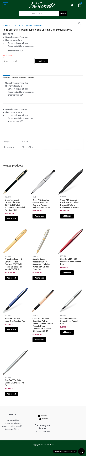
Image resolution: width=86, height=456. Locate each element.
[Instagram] (43, 419)
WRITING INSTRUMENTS (34, 26)
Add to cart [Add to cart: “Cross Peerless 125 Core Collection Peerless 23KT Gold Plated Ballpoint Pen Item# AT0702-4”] (11, 278)
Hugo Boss (22, 26)
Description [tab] (6, 77)
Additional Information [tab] (19, 77)
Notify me (41, 61)
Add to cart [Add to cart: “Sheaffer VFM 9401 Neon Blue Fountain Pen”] (11, 330)
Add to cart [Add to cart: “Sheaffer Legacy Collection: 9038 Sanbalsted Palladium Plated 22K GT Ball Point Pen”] (39, 278)
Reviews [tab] (31, 77)
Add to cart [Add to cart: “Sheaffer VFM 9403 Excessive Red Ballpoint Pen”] (67, 273)
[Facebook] (42, 416)
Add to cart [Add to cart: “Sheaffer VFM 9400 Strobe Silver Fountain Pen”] (67, 332)
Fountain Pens (13, 26)
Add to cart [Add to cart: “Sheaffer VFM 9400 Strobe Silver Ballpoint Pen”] (11, 394)
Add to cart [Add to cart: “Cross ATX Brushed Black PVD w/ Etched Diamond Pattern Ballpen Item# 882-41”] (67, 216)
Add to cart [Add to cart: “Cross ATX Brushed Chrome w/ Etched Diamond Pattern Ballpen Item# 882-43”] (39, 216)
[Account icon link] (72, 5)
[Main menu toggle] (5, 5)
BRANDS (5, 26)
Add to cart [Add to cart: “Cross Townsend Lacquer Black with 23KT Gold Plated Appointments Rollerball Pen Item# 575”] (11, 218)
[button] (43, 17)
